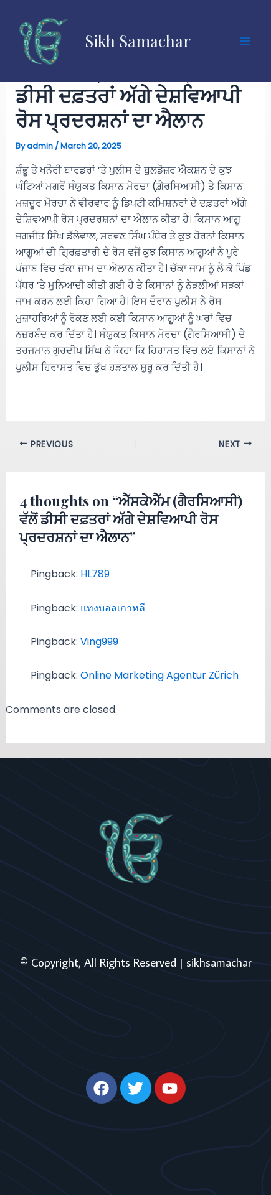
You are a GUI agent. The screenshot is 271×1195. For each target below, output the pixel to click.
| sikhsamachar (215, 962)
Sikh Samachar (138, 41)
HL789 (95, 574)
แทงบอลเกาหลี (112, 608)
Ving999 (99, 642)
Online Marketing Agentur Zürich (159, 675)
